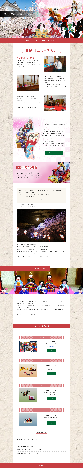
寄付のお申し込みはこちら (54, 152)
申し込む (51, 350)
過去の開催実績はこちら (51, 346)
